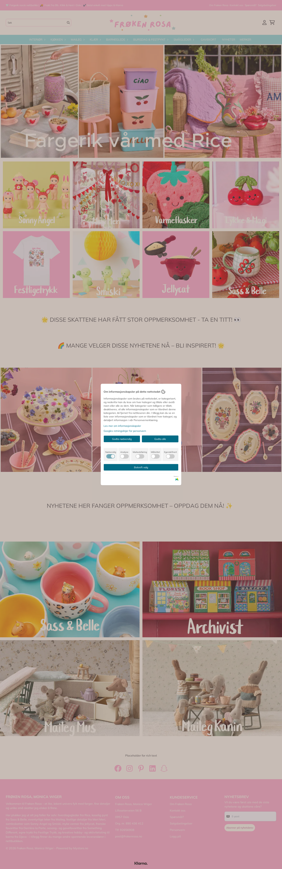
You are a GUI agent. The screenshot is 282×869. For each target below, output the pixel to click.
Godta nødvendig (122, 439)
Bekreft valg (141, 467)
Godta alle (160, 439)
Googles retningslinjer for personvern (125, 431)
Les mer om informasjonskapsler (122, 425)
